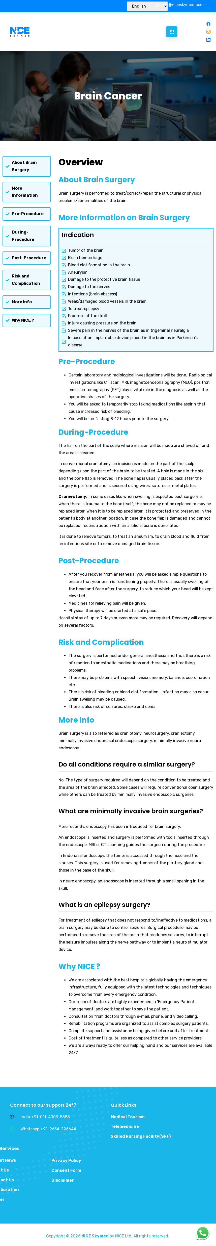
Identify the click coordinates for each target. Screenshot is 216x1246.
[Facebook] (208, 24)
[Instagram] (208, 32)
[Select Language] (147, 6)
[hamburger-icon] (171, 31)
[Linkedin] (208, 39)
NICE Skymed (95, 1236)
